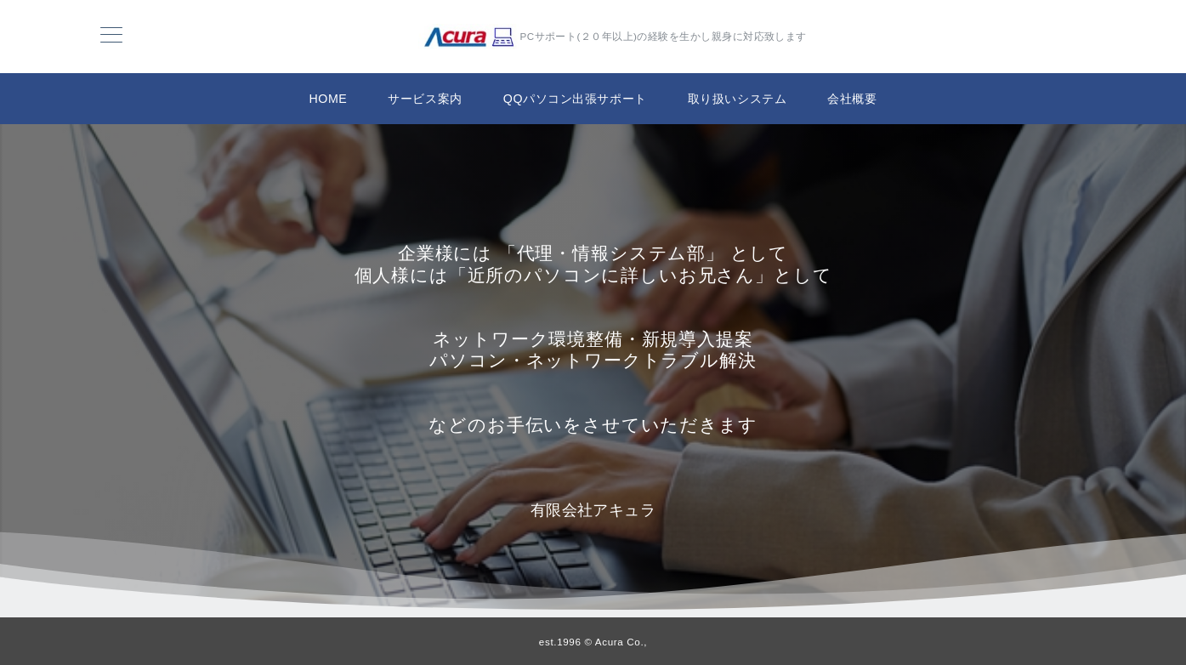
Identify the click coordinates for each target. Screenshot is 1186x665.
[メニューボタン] (111, 36)
